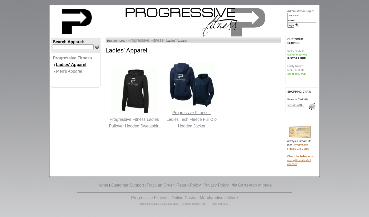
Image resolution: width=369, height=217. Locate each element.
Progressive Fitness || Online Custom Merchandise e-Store (184, 198)
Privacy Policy (216, 185)
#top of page (260, 185)
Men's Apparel (69, 71)
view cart (296, 104)
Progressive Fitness (146, 40)
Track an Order (160, 185)
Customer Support (127, 185)
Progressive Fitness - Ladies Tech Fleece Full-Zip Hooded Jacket (192, 119)
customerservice (298, 54)
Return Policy (189, 185)
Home (102, 185)
